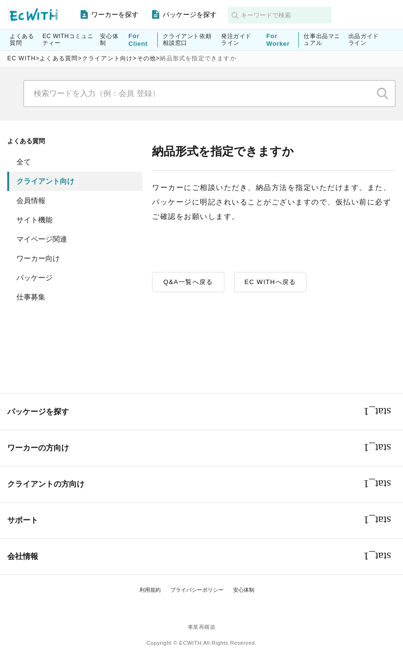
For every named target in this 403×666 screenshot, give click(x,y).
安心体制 (109, 39)
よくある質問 (22, 39)
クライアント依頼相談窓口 (187, 39)
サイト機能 (34, 220)
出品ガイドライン (363, 39)
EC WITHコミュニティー (67, 39)
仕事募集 (30, 297)
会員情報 (30, 200)
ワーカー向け (38, 258)
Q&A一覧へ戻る (188, 281)
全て (23, 162)
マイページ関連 (41, 239)
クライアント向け (45, 181)
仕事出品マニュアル (322, 39)
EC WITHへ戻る (270, 281)
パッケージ (34, 277)
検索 (383, 93)
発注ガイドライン (236, 39)
